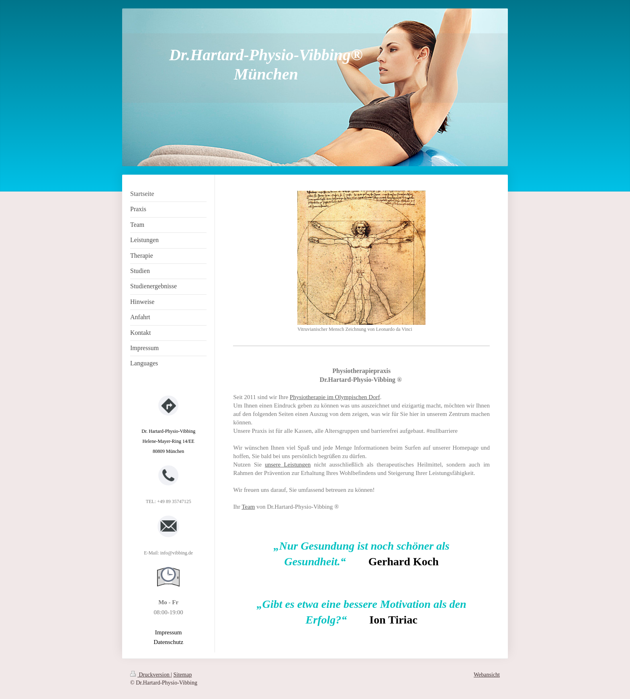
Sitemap (183, 675)
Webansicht (487, 675)
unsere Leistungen (288, 464)
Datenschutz (168, 642)
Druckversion (150, 675)
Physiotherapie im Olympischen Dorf (335, 397)
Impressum (168, 632)
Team (248, 506)
